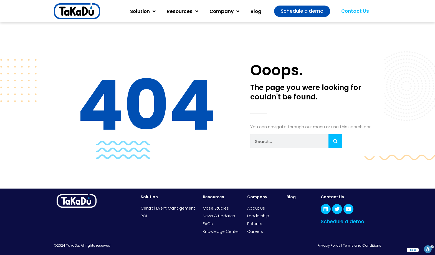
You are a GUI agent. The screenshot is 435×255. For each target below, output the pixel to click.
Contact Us (332, 197)
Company (224, 11)
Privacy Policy (329, 245)
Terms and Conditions (362, 245)
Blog (256, 11)
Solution (143, 11)
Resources (182, 11)
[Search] (335, 141)
